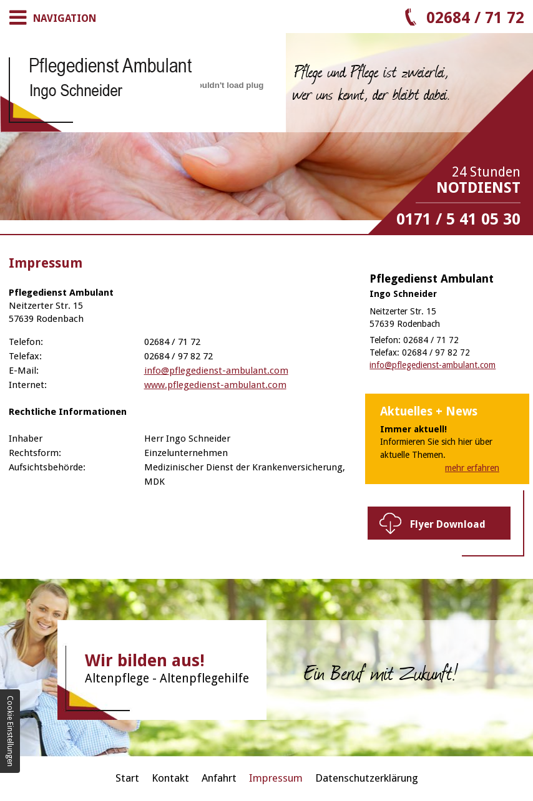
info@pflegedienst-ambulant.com (216, 370)
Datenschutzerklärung (366, 778)
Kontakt (170, 778)
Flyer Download (448, 524)
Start (127, 778)
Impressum (276, 778)
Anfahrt (219, 778)
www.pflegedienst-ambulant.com (215, 385)
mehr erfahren (472, 468)
